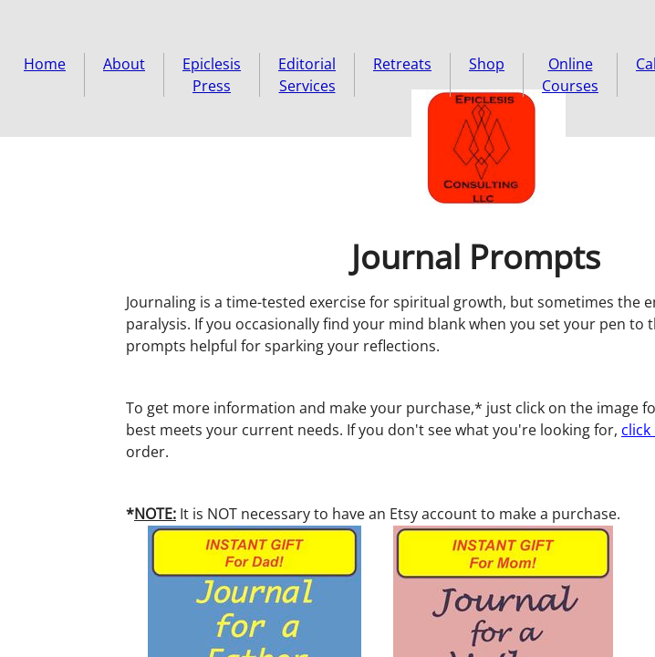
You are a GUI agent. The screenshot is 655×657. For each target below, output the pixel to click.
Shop (486, 64)
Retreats (402, 64)
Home (45, 64)
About (124, 64)
